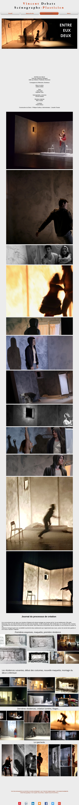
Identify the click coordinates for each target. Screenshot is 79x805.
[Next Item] (75, 760)
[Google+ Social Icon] (59, 803)
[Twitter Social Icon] (52, 803)
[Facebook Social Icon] (46, 803)
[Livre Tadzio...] (26, 803)
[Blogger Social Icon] (39, 803)
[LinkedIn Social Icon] (32, 803)
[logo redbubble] (19, 803)
